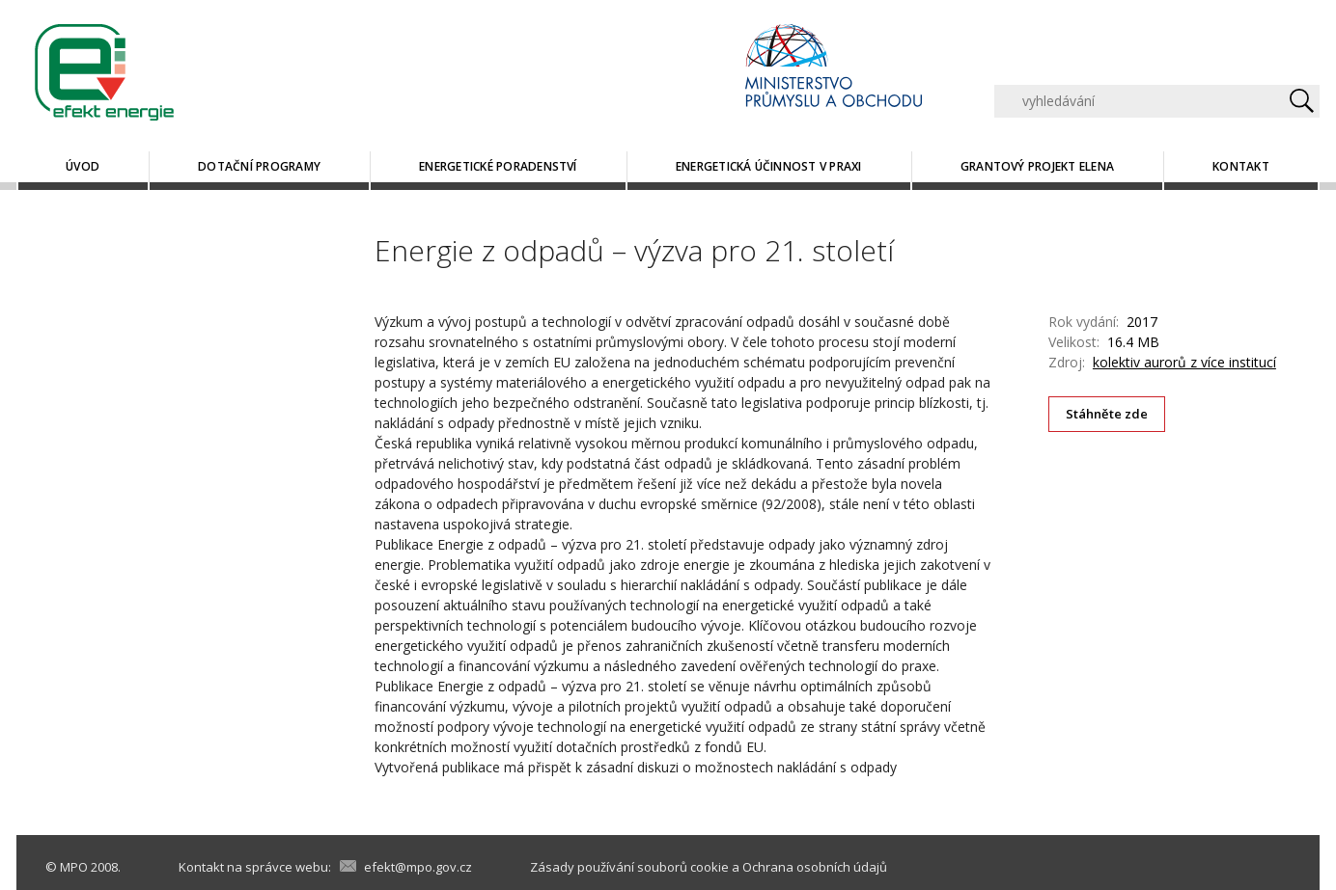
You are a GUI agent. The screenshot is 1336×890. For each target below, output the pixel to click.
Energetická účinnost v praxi (769, 166)
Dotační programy (259, 166)
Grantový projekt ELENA (1037, 166)
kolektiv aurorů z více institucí (1184, 362)
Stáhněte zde (1107, 413)
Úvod (82, 166)
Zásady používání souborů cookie (629, 867)
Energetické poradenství (498, 166)
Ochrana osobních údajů (814, 867)
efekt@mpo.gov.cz (418, 867)
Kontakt (1240, 166)
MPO (74, 867)
